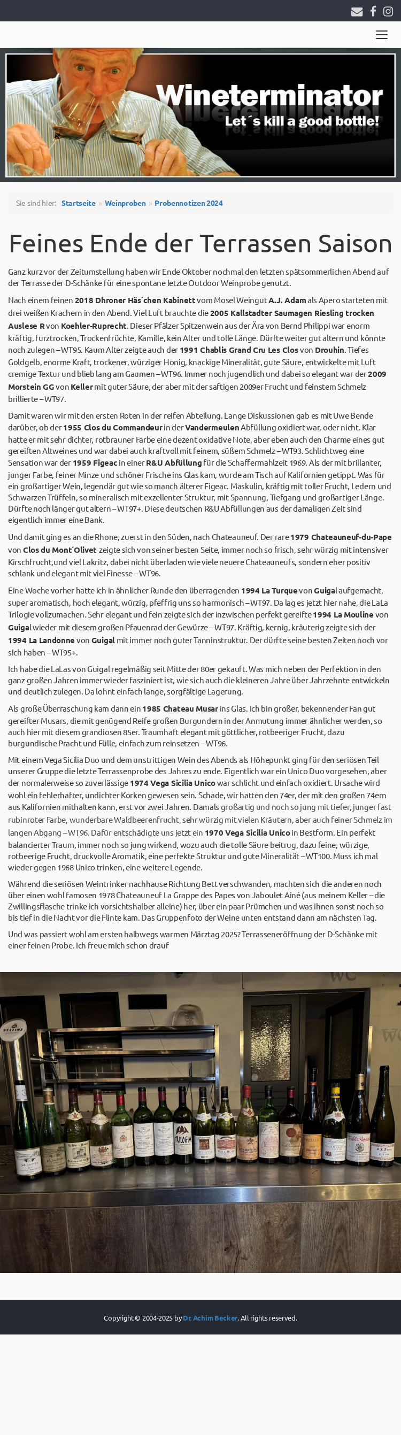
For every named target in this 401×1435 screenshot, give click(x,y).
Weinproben (125, 202)
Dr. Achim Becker (210, 1317)
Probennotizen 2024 (189, 202)
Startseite (78, 202)
